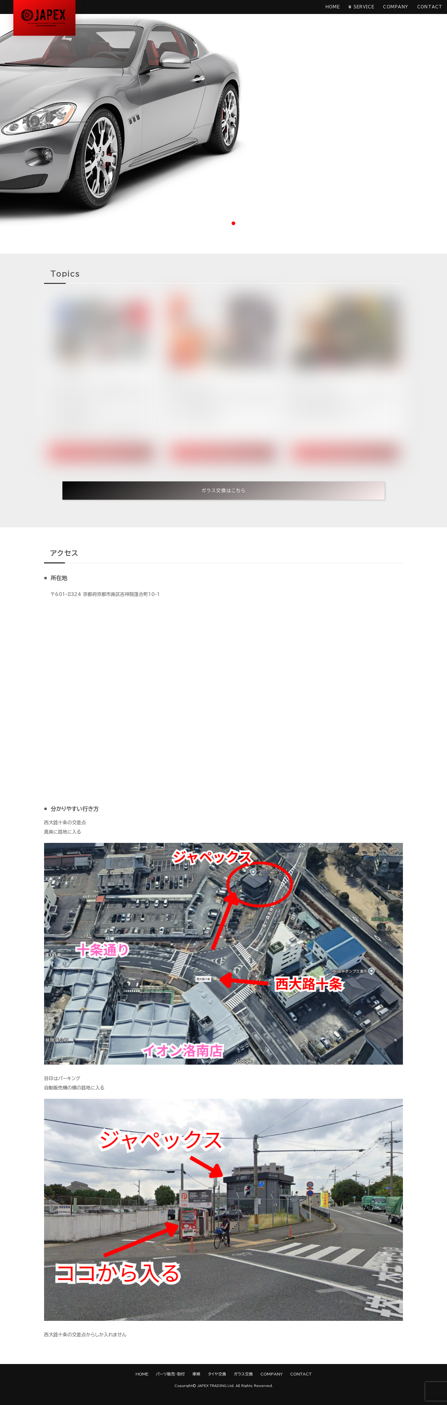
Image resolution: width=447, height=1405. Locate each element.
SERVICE (362, 7)
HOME (331, 7)
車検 (196, 1374)
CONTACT (429, 7)
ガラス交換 (243, 1374)
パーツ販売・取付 (170, 1374)
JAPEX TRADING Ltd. (216, 1385)
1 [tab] (213, 223)
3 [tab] (233, 223)
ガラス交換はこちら (223, 490)
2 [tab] (223, 223)
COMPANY (395, 7)
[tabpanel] (223, 114)
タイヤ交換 (217, 1374)
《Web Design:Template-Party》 (223, 1396)
